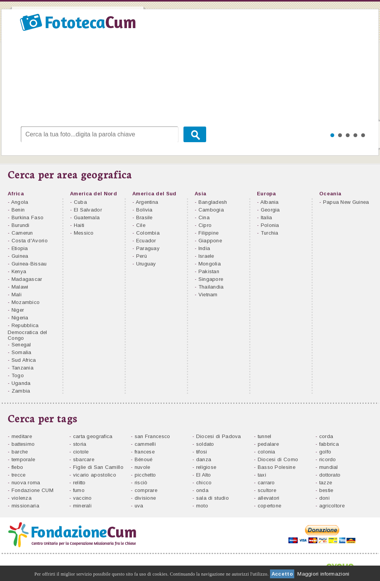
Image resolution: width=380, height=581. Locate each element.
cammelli (145, 444)
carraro (266, 482)
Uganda (21, 383)
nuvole (142, 467)
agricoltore (332, 506)
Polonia (270, 225)
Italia (266, 217)
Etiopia (20, 248)
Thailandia (211, 287)
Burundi (21, 225)
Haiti (79, 225)
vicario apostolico (94, 475)
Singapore (210, 279)
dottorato (330, 475)
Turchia (269, 233)
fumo (79, 490)
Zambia (21, 391)
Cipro (205, 225)
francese (145, 452)
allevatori (269, 498)
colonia (266, 452)
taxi (262, 475)
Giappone (210, 240)
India (204, 248)
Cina (204, 217)
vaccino (82, 498)
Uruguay (146, 264)
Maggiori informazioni (323, 574)
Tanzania (22, 368)
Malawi (20, 287)
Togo (18, 375)
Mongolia (209, 264)
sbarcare (83, 459)
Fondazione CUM (32, 490)
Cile (140, 225)
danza (204, 459)
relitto (79, 482)
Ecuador (146, 240)
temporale (23, 459)
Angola (19, 202)
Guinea (20, 256)
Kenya (19, 271)
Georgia (270, 210)
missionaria (25, 506)
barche (20, 452)
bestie (326, 490)
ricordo (327, 459)
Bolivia (144, 210)
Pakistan (208, 271)
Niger (18, 310)
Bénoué (144, 459)
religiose (206, 467)
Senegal (21, 345)
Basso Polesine (276, 467)
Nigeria (20, 318)
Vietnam (208, 294)
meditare (22, 436)
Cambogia (211, 210)
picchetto (145, 475)
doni (324, 498)
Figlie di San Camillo (98, 467)
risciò (141, 482)
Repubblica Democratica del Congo (27, 331)
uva (139, 506)
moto (202, 506)
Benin (18, 210)
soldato (205, 444)
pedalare (268, 444)
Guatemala (87, 217)
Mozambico (26, 302)
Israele (206, 256)
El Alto (203, 475)
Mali (17, 294)
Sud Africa (24, 360)
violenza (22, 498)
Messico (84, 233)
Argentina (147, 202)
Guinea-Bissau (29, 264)
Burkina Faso (28, 217)
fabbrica (329, 444)
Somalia (22, 352)
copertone (270, 506)
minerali (82, 506)
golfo (325, 452)
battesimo (23, 444)
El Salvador (88, 210)
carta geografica (93, 436)
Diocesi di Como (278, 459)
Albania (269, 202)
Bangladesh (212, 202)
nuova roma (26, 482)
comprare (146, 490)
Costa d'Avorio (30, 240)
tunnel (265, 436)
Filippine (208, 233)
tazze (325, 482)
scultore (267, 490)
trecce (19, 475)
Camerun (22, 233)
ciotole (81, 452)
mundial (328, 467)
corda (326, 436)
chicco (204, 482)
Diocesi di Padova (218, 436)
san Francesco (152, 436)
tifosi (201, 452)
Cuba (80, 202)
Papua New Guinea (346, 202)
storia (80, 444)
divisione (145, 498)
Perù (141, 256)
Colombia (148, 233)
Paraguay (148, 248)
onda (202, 490)
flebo (17, 467)
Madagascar (27, 279)
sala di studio (212, 498)
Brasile (144, 217)
